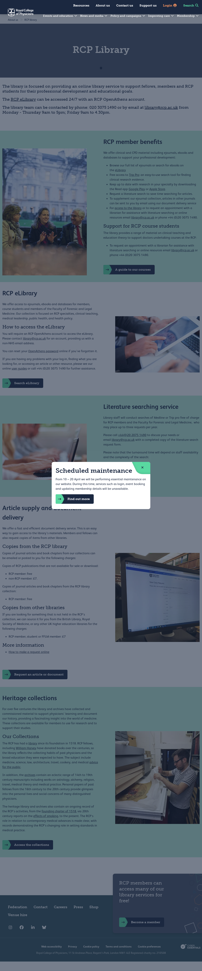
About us (103, 5)
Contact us (124, 5)
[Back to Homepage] (17, 15)
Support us (148, 5)
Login (170, 5)
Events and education (60, 16)
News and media (94, 16)
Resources (81, 5)
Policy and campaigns (128, 16)
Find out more (73, 499)
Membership (188, 16)
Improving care (161, 16)
